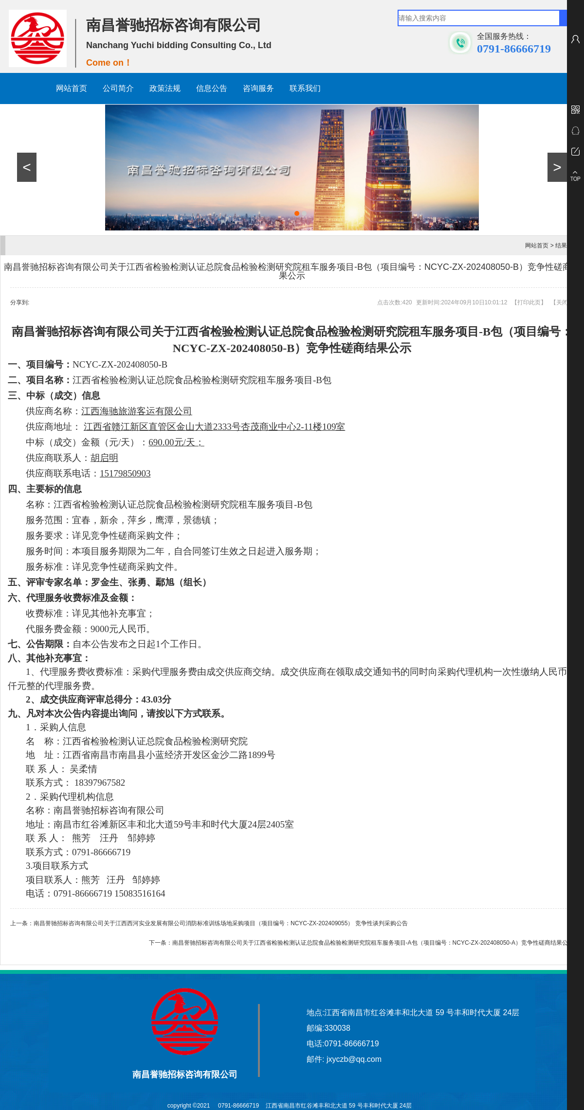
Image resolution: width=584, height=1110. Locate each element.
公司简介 (118, 88)
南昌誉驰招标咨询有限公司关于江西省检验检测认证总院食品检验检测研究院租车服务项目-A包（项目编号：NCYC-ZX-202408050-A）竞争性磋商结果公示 (373, 942)
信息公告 (211, 88)
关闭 (562, 302)
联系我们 (305, 88)
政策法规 (165, 88)
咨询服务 (258, 88)
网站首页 (71, 88)
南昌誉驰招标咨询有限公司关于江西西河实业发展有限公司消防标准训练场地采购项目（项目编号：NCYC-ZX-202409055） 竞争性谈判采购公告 (221, 923)
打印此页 (529, 302)
